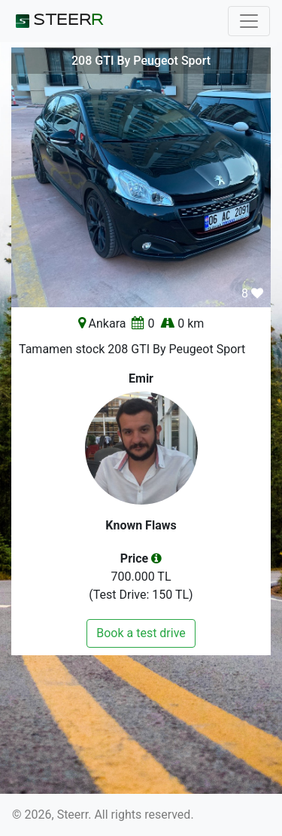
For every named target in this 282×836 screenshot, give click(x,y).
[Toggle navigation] (249, 21)
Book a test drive (141, 633)
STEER (57, 21)
